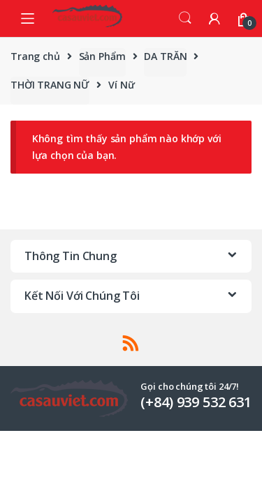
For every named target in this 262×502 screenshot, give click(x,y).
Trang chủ (35, 56)
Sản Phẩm (102, 56)
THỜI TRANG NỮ (49, 84)
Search (185, 18)
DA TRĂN (165, 56)
